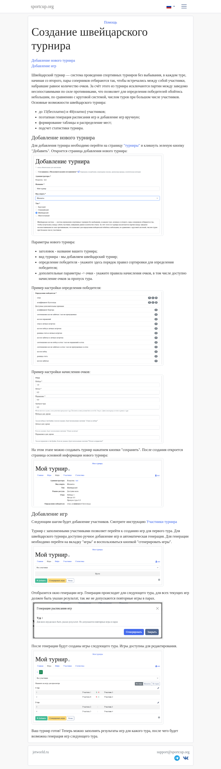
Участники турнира (162, 522)
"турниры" (132, 145)
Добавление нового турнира (53, 60)
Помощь (110, 22)
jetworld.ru (41, 752)
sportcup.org (42, 6)
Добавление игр (44, 66)
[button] (184, 6)
